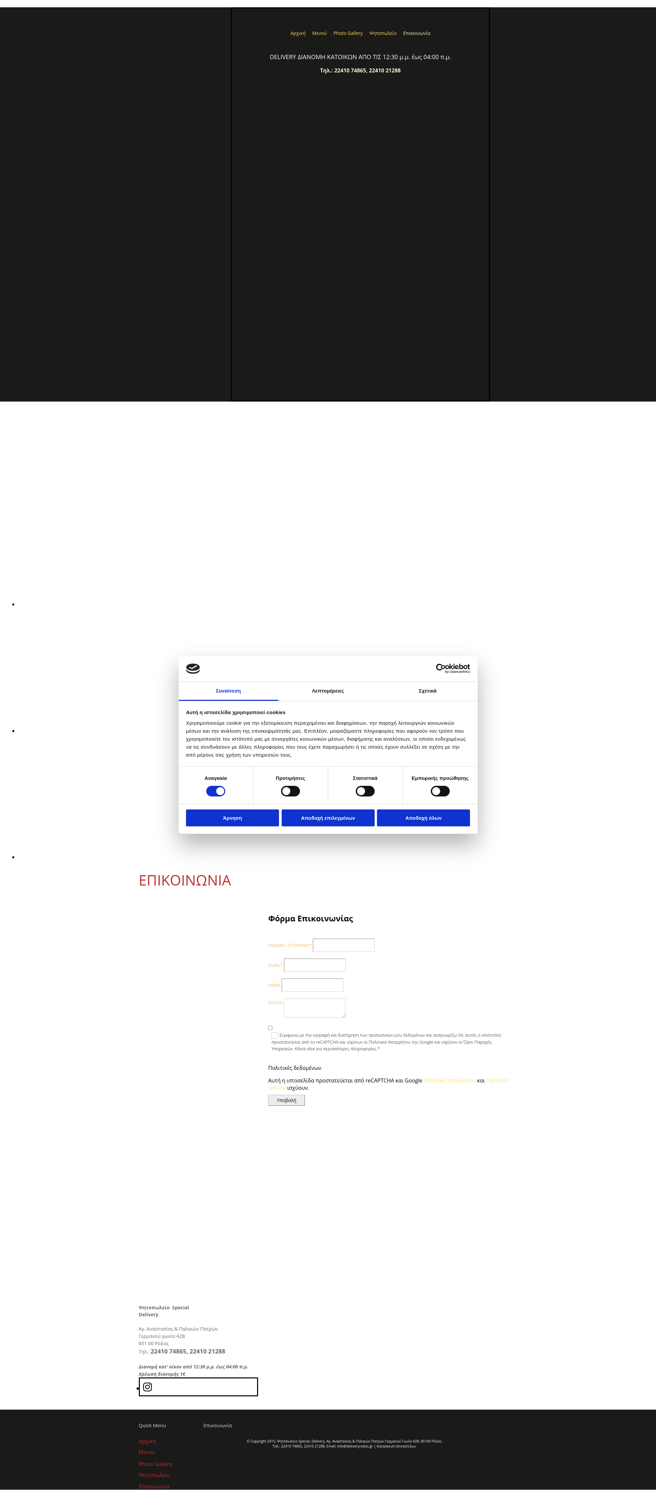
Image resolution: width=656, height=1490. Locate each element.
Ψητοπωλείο (383, 33)
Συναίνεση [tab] (228, 691)
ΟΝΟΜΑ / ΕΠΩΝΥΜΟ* (290, 945)
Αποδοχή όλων (423, 818)
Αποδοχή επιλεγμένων (328, 818)
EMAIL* (275, 965)
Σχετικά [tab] (427, 691)
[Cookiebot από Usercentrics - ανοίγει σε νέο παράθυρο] (441, 669)
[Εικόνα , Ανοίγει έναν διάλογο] (337, 604)
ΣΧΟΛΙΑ (275, 1002)
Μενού (319, 33)
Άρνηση (232, 818)
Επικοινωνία (416, 33)
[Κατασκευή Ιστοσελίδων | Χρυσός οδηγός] (209, 1457)
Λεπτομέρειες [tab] (328, 691)
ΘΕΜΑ (274, 985)
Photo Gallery (348, 33)
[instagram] (147, 1387)
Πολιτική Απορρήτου (449, 1080)
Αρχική (298, 33)
